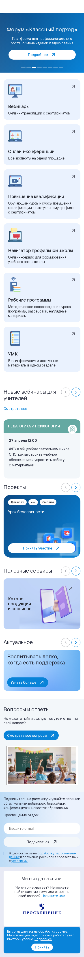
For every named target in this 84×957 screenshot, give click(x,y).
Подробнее (43, 939)
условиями (19, 861)
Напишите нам (53, 896)
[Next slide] (75, 392)
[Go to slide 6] (50, 67)
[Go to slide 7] (55, 67)
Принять (42, 947)
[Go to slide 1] (23, 67)
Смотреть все (15, 408)
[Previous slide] (65, 392)
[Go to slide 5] (45, 67)
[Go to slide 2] (28, 67)
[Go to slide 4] (39, 67)
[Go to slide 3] (34, 67)
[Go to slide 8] (61, 67)
